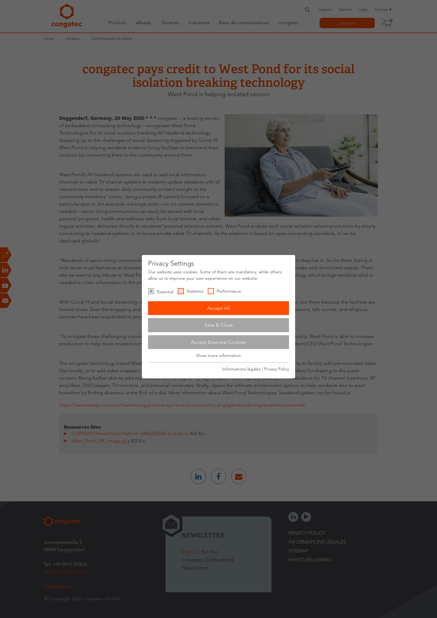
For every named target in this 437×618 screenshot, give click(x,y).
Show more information (218, 355)
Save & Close (218, 325)
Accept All (218, 308)
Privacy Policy (276, 369)
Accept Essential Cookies (218, 342)
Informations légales (241, 369)
